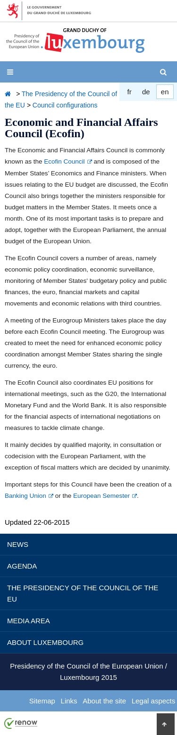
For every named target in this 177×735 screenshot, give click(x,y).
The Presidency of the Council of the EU (82, 593)
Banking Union (25, 495)
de (146, 92)
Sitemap (42, 701)
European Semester (101, 495)
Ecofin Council (64, 161)
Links (69, 701)
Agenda (22, 566)
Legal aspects (154, 701)
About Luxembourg (45, 642)
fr (129, 92)
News (17, 544)
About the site (104, 701)
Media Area (28, 621)
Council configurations (65, 105)
